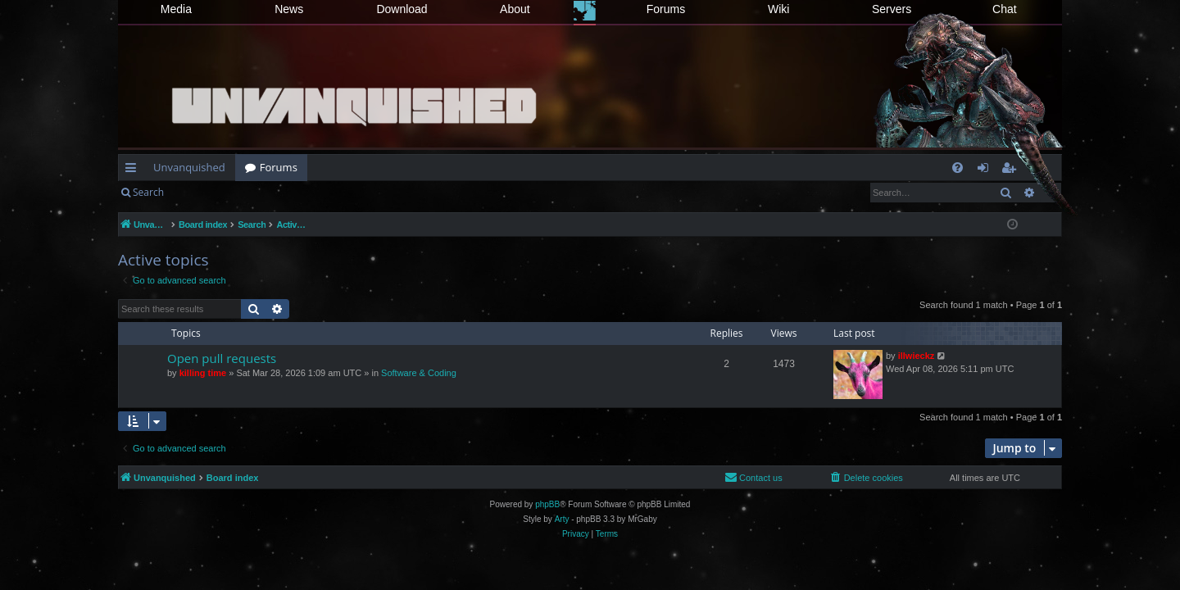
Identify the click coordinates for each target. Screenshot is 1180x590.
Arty (562, 519)
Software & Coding (418, 373)
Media (176, 9)
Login (200, 192)
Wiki (778, 9)
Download (401, 9)
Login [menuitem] (986, 170)
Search (148, 192)
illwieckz (916, 356)
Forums (666, 9)
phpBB (547, 504)
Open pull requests (221, 358)
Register (254, 192)
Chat (1004, 9)
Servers (891, 9)
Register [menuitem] (1012, 170)
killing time (202, 373)
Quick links (134, 170)
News (289, 9)
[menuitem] (957, 167)
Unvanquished (189, 167)
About (515, 9)
